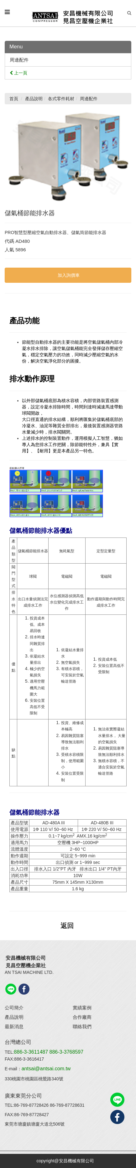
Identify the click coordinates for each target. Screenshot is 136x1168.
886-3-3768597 (67, 1052)
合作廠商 (82, 1017)
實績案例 (82, 1007)
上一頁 (18, 72)
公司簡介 (14, 1007)
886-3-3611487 (32, 1052)
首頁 (13, 98)
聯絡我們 (82, 1026)
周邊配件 (19, 60)
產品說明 (14, 1017)
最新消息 (14, 1026)
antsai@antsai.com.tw (46, 1068)
